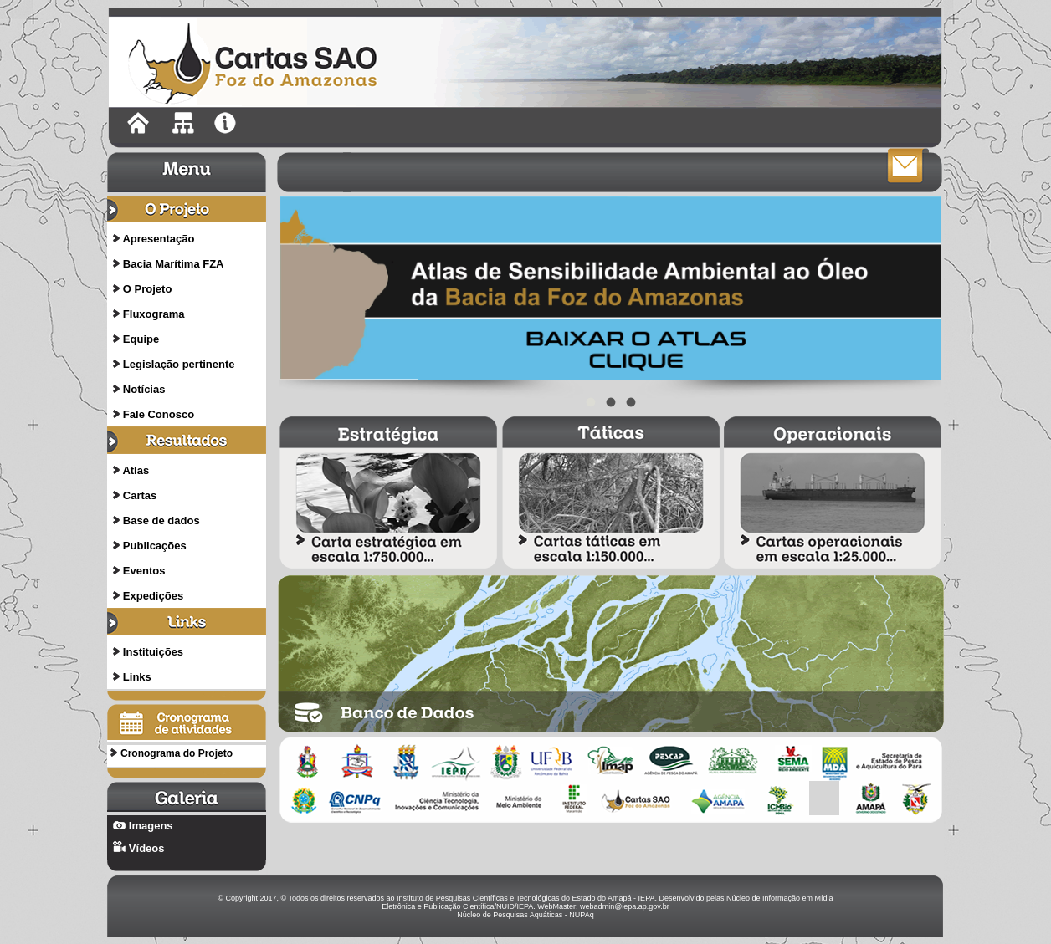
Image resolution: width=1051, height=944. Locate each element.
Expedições (153, 595)
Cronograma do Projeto (176, 753)
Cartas (139, 495)
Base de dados (161, 520)
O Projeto (147, 289)
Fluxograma (154, 314)
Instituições (153, 651)
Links (137, 677)
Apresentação (158, 238)
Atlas (135, 470)
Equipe (141, 339)
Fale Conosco (158, 414)
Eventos (144, 570)
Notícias (144, 389)
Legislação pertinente (179, 364)
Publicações (155, 545)
